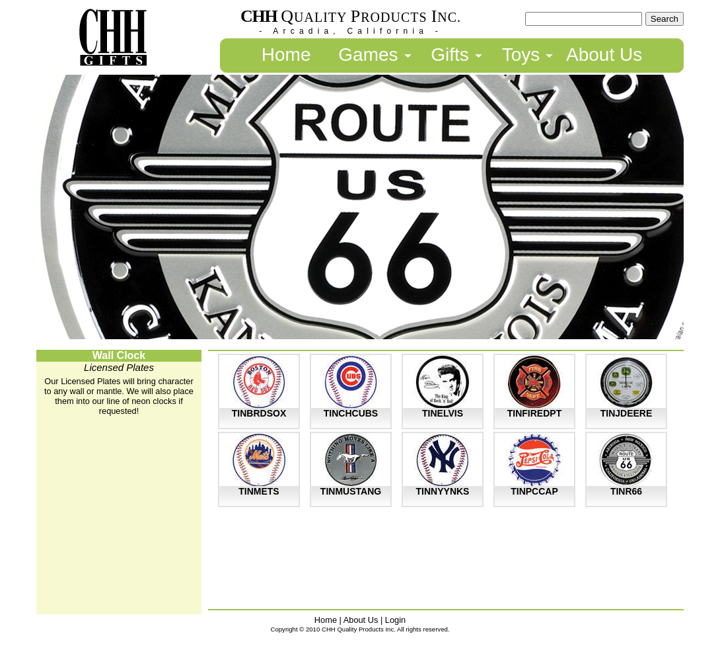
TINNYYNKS (443, 491)
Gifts (450, 54)
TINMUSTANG (350, 491)
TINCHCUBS (351, 413)
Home (286, 54)
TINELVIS (442, 413)
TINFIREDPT (534, 413)
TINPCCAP (534, 491)
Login (395, 620)
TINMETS (258, 491)
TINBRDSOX (259, 413)
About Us (604, 54)
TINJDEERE (626, 413)
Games (368, 54)
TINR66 (626, 491)
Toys (521, 54)
